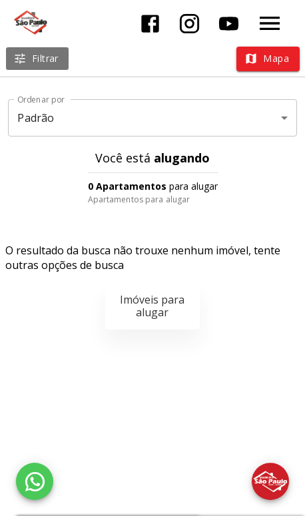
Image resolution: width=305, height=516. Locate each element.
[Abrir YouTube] (228, 23)
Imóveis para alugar (152, 306)
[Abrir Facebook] (150, 23)
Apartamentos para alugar (139, 199)
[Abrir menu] (269, 23)
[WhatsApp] (34, 481)
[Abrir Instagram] (189, 23)
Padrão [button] (35, 118)
